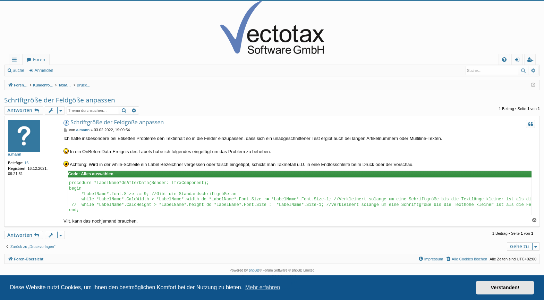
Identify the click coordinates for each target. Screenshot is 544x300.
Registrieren (74, 70)
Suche (18, 70)
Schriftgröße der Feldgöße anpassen (59, 100)
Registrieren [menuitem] (531, 60)
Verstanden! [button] (505, 287)
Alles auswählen (97, 174)
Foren (39, 59)
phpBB (254, 270)
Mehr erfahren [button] (262, 287)
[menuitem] (504, 59)
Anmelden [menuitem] (519, 60)
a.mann (15, 154)
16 (26, 163)
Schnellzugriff (16, 60)
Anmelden (43, 70)
